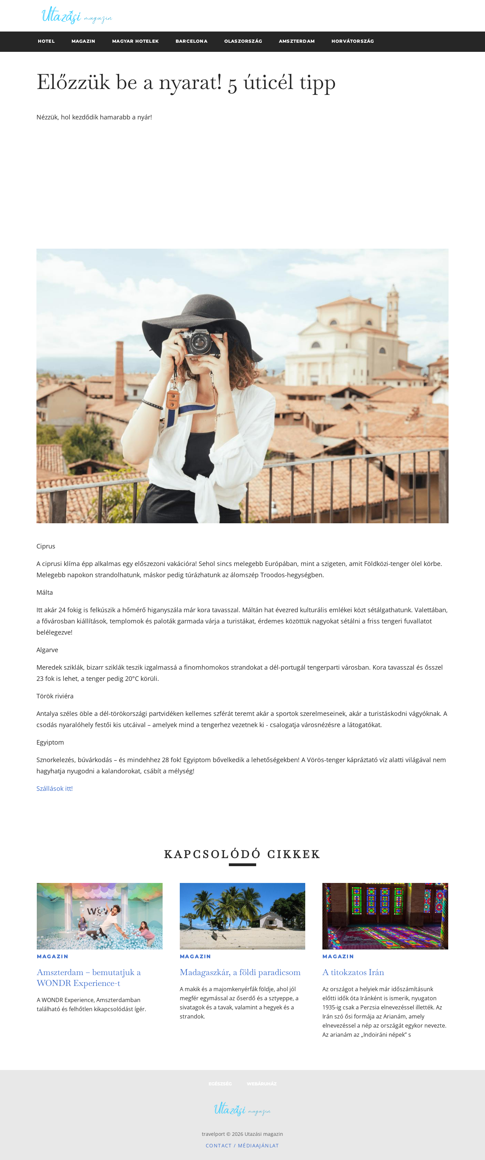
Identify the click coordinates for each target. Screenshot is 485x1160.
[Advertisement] (242, 186)
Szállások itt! (54, 788)
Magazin (53, 956)
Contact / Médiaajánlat (242, 1145)
